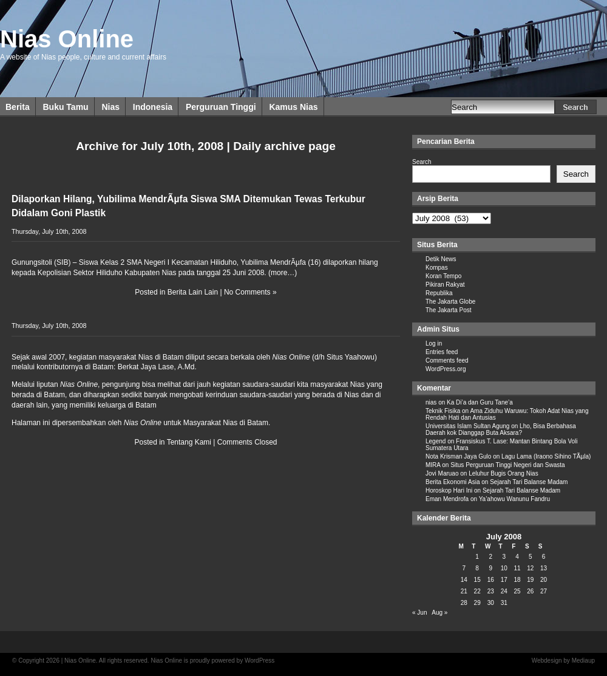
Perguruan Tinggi (221, 107)
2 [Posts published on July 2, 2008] (490, 556)
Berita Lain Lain (193, 292)
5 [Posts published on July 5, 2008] (530, 556)
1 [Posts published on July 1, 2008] (477, 556)
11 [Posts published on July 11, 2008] (517, 568)
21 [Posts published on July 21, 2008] (464, 591)
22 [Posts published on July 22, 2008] (477, 591)
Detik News (441, 259)
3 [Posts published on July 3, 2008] (504, 556)
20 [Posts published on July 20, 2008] (543, 579)
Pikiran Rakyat (445, 284)
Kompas (437, 267)
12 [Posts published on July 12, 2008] (530, 568)
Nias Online (67, 39)
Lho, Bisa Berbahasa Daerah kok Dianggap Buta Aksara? (501, 429)
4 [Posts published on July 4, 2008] (517, 556)
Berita (17, 107)
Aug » (439, 612)
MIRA (433, 465)
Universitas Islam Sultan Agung (467, 426)
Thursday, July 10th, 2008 (49, 231)
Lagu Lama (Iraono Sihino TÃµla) (546, 456)
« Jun (419, 612)
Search (422, 162)
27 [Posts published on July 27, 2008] (543, 591)
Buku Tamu (65, 107)
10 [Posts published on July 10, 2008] (504, 568)
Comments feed (447, 360)
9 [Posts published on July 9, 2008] (490, 568)
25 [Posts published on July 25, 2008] (517, 591)
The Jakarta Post (449, 310)
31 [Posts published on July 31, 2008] (504, 602)
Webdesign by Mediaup (563, 660)
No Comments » (250, 292)
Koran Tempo (443, 276)
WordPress (259, 660)
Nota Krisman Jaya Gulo (458, 456)
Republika (439, 293)
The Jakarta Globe (450, 301)
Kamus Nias (293, 107)
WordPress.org (446, 369)
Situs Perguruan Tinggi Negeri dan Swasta (507, 465)
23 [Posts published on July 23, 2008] (490, 591)
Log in (434, 343)
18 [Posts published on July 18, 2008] (517, 579)
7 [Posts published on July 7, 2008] (464, 568)
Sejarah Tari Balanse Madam (529, 482)
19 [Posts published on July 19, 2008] (530, 579)
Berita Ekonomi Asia (453, 482)
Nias (110, 107)
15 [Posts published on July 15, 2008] (477, 579)
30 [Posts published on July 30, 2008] (490, 602)
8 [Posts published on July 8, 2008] (477, 568)
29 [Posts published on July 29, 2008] (477, 602)
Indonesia (152, 107)
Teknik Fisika (443, 411)
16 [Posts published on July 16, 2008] (490, 579)
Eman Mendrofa (447, 499)
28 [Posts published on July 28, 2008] (464, 602)
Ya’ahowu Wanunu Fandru (514, 499)
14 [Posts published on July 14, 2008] (464, 579)
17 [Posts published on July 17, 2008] (504, 579)
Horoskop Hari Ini (449, 490)
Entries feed (442, 352)
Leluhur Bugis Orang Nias (503, 473)
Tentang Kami (189, 442)
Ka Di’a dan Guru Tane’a (480, 402)
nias (431, 402)
